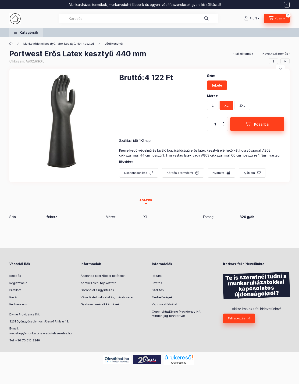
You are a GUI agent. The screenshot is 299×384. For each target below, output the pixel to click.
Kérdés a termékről (180, 173)
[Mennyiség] (215, 124)
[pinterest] (285, 61)
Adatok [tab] (146, 200)
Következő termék (275, 53)
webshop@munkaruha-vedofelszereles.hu (40, 333)
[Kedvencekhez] (280, 68)
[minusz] (223, 127)
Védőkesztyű (114, 43)
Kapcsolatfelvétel (164, 304)
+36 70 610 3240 (27, 340)
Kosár (13, 297)
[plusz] (223, 120)
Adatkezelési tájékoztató (98, 283)
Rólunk (157, 276)
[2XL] (242, 105)
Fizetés (157, 283)
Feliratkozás (236, 318)
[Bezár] (287, 4)
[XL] (226, 105)
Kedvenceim (18, 304)
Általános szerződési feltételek (103, 276)
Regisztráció (18, 283)
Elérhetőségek (162, 297)
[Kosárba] (257, 124)
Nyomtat (218, 173)
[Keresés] (206, 18)
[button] (26, 32)
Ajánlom (249, 173)
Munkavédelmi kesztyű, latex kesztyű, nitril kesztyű (58, 43)
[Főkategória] (11, 44)
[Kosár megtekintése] (277, 18)
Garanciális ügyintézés (97, 290)
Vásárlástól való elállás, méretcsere (107, 297)
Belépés (15, 276)
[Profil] (251, 18)
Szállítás (158, 290)
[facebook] (273, 61)
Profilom (15, 290)
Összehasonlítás (135, 173)
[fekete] (217, 85)
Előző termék (244, 53)
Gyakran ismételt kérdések (100, 304)
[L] (212, 105)
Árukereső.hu (178, 362)
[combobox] (138, 18)
